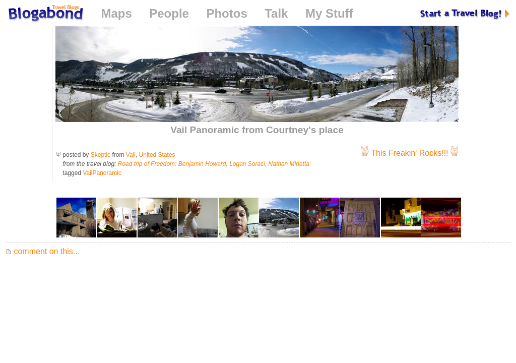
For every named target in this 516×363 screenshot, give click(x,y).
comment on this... (43, 251)
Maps (116, 13)
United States (157, 154)
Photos (226, 13)
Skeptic (100, 154)
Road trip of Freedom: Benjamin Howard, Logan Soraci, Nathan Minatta (213, 163)
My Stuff (329, 13)
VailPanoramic (102, 172)
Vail (131, 154)
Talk (276, 13)
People (169, 13)
